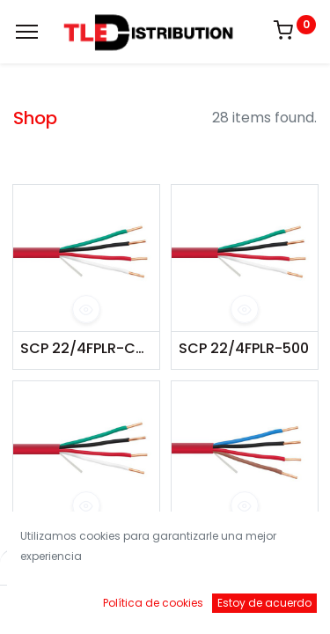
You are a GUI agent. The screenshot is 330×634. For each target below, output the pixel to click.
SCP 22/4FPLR (68, 545)
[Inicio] (58, 603)
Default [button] (252, 567)
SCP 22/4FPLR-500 (244, 348)
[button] (86, 309)
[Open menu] (165, 607)
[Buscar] (111, 603)
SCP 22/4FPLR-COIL (86, 348)
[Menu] (27, 32)
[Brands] (218, 603)
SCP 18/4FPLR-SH (238, 545)
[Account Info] (272, 603)
